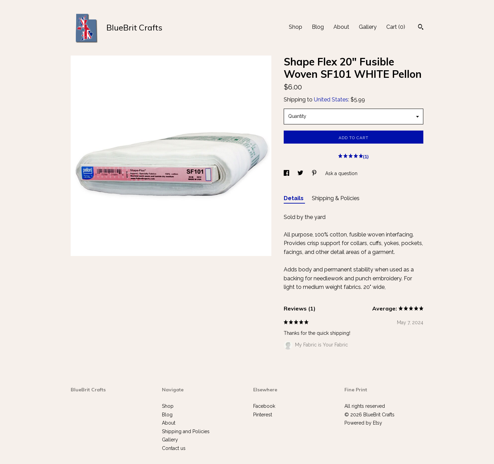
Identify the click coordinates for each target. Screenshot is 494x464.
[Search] (420, 28)
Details (294, 198)
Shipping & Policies (336, 198)
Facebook (264, 406)
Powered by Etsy (363, 423)
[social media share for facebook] (287, 173)
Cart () (395, 27)
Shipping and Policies (186, 431)
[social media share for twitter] (301, 173)
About (341, 27)
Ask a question (341, 173)
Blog (318, 27)
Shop (295, 27)
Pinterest (262, 414)
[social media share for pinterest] (314, 173)
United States (331, 99)
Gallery (368, 27)
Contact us (174, 448)
